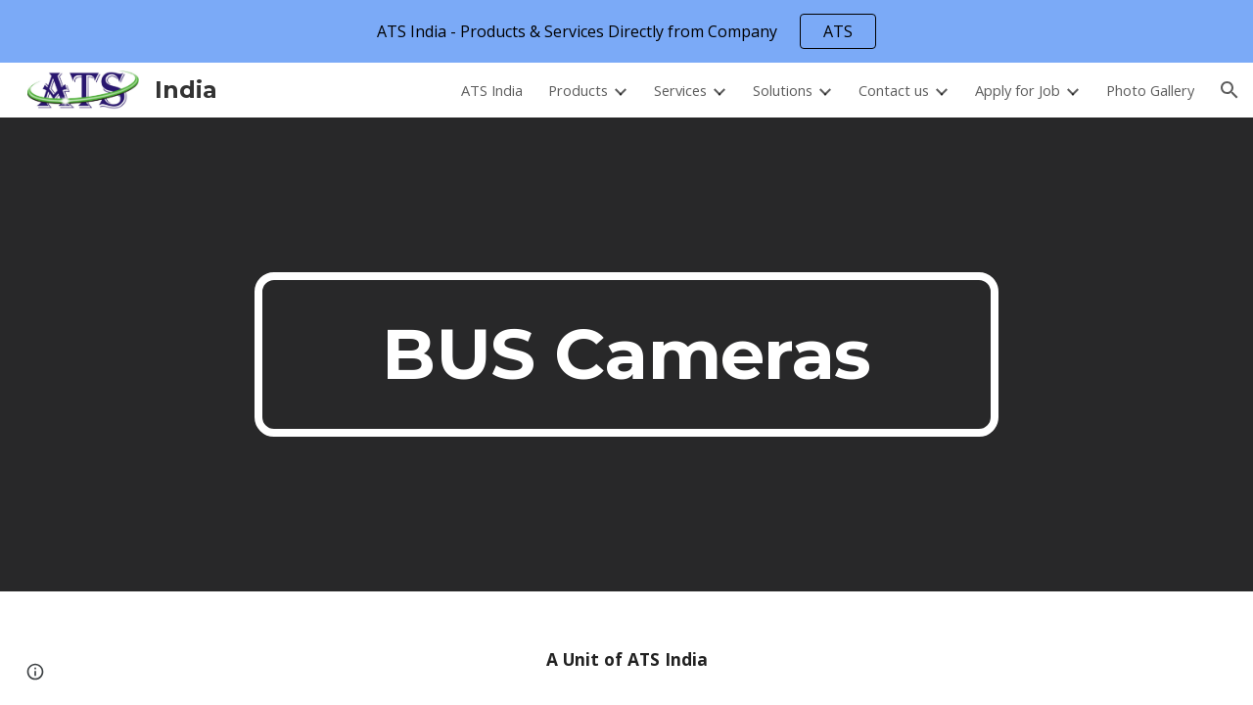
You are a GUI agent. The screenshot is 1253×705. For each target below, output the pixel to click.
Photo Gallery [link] (1150, 90)
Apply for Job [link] (1017, 90)
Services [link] (680, 90)
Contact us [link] (894, 90)
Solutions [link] (782, 90)
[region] (626, 31)
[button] (1229, 90)
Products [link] (578, 90)
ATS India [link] (492, 90)
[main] (626, 354)
